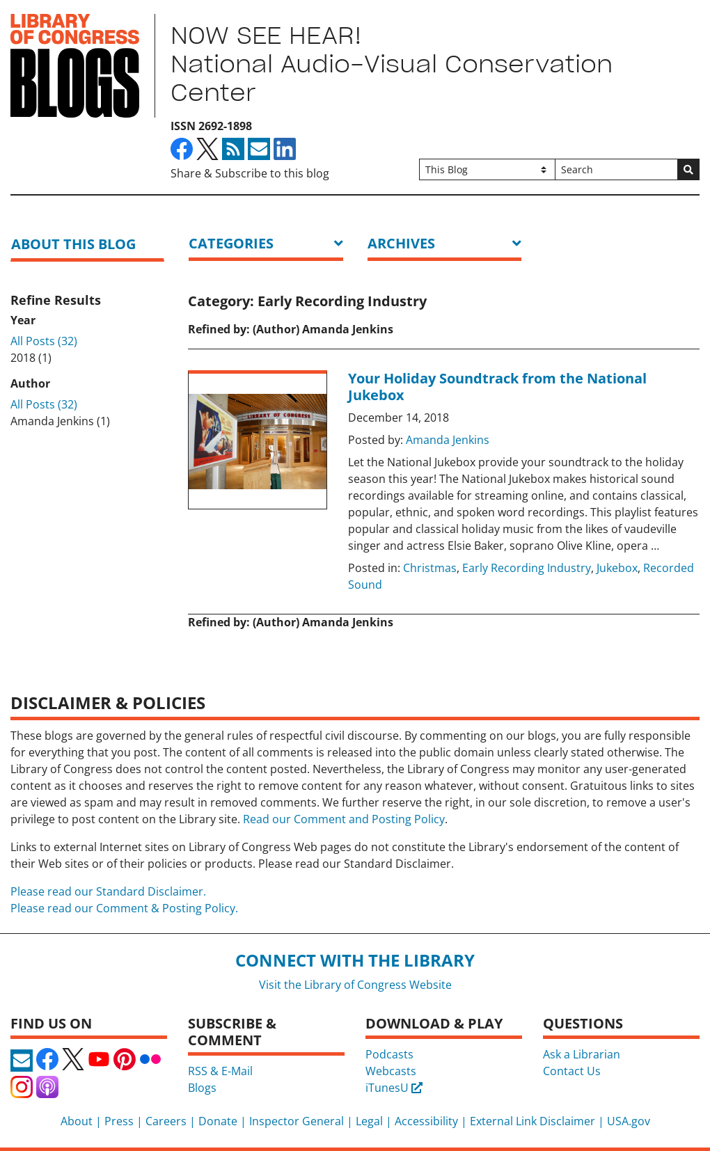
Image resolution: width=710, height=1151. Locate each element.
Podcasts (389, 1054)
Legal (369, 1121)
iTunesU (394, 1087)
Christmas (430, 568)
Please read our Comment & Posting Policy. (124, 908)
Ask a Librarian (581, 1054)
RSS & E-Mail (220, 1071)
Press (119, 1121)
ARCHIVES (401, 243)
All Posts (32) (43, 341)
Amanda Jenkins (447, 439)
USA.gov (628, 1121)
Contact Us (572, 1071)
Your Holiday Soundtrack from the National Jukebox (497, 386)
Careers (166, 1121)
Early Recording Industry (526, 568)
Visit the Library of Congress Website (355, 984)
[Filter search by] (487, 169)
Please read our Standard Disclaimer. (108, 891)
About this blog (73, 244)
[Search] (616, 169)
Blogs (202, 1087)
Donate (217, 1121)
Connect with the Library (355, 959)
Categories (231, 243)
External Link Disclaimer (532, 1121)
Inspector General (296, 1121)
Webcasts (390, 1071)
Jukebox (617, 568)
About (77, 1121)
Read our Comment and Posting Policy (344, 819)
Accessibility (426, 1121)
